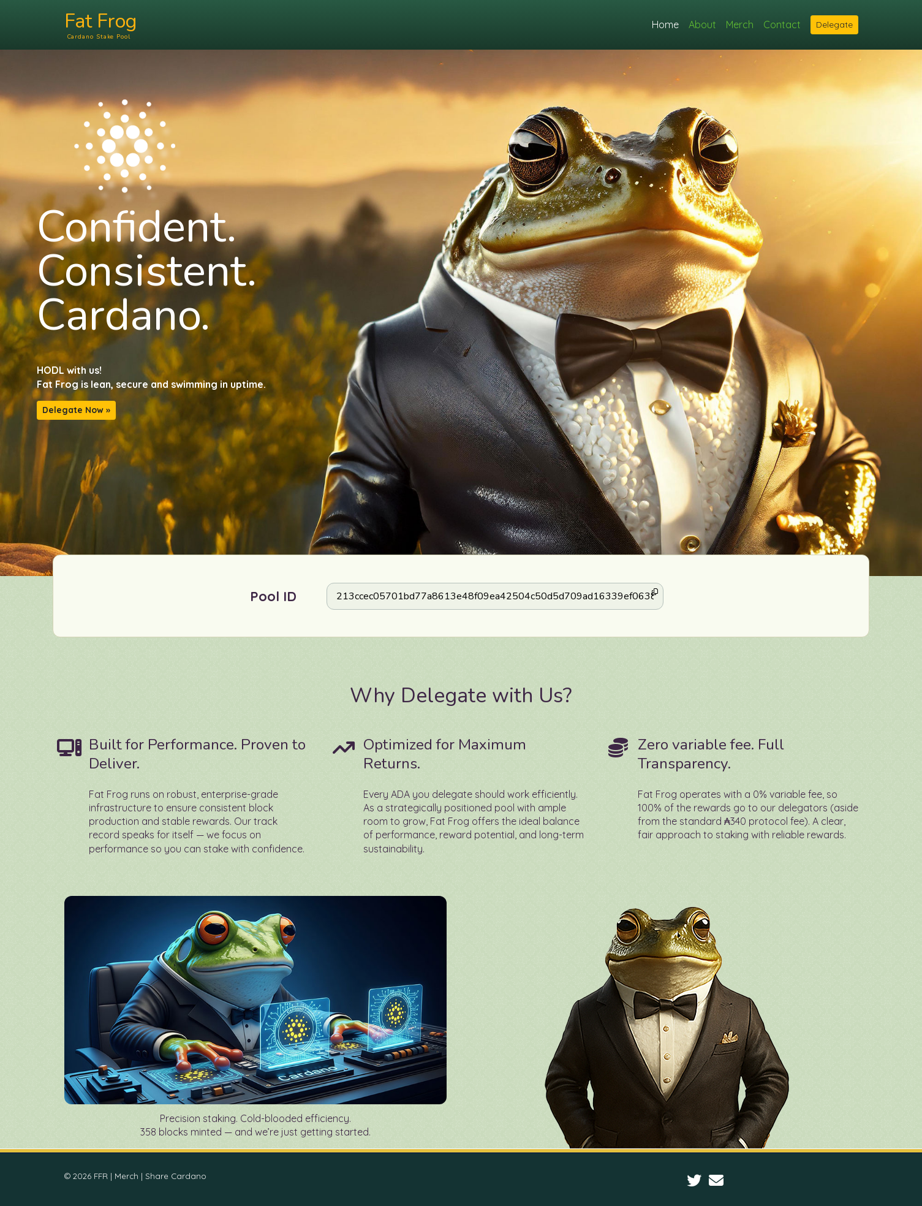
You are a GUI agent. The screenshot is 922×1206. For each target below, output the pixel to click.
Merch (740, 24)
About (702, 24)
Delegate (834, 24)
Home (665, 24)
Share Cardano (175, 1176)
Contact (784, 24)
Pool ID (273, 596)
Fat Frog (147, 25)
